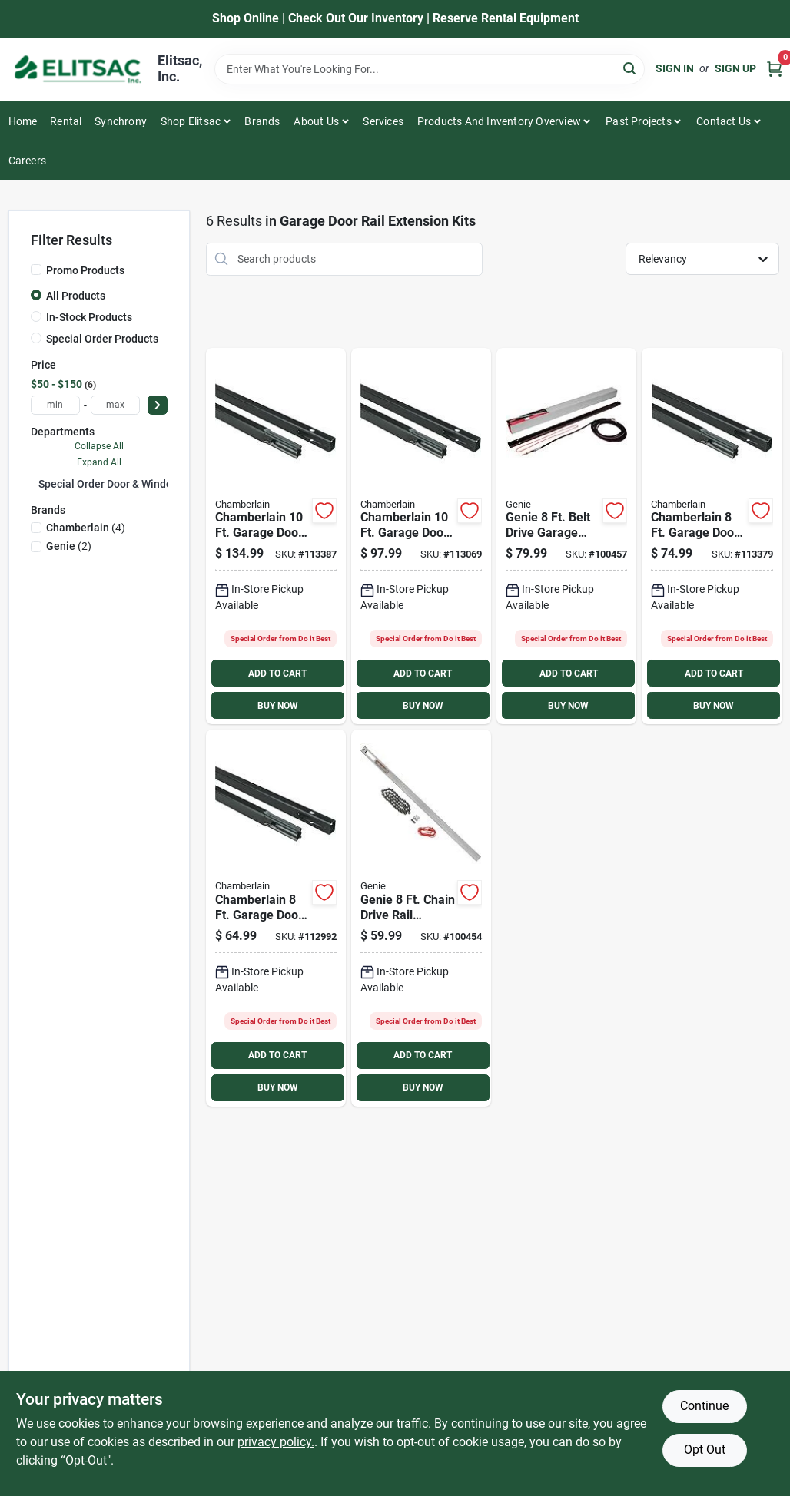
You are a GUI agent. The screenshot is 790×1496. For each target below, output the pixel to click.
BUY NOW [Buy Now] (277, 705)
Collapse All (99, 446)
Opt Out (704, 1449)
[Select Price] (158, 405)
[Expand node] (34, 483)
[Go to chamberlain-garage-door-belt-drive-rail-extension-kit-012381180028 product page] (712, 536)
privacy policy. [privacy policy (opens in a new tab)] (275, 1442)
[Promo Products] (36, 269)
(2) (68, 546)
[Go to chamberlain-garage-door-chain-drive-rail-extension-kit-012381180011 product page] (276, 918)
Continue (704, 1405)
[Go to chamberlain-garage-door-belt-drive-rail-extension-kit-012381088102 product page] (276, 536)
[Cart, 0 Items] (774, 69)
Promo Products (85, 270)
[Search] (630, 68)
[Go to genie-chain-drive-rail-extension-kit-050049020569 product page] (421, 918)
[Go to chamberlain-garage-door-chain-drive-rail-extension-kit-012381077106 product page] (421, 536)
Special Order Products (102, 339)
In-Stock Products (89, 317)
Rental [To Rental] (65, 121)
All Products (75, 296)
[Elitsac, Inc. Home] (77, 69)
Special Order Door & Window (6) (117, 484)
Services (383, 121)
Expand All (99, 462)
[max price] (115, 405)
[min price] (55, 405)
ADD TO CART (277, 673)
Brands (262, 121)
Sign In (675, 68)
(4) (85, 527)
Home (23, 121)
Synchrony (121, 121)
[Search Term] (429, 69)
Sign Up (735, 68)
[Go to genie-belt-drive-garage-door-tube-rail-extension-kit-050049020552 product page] (566, 536)
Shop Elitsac (191, 121)
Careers (27, 160)
